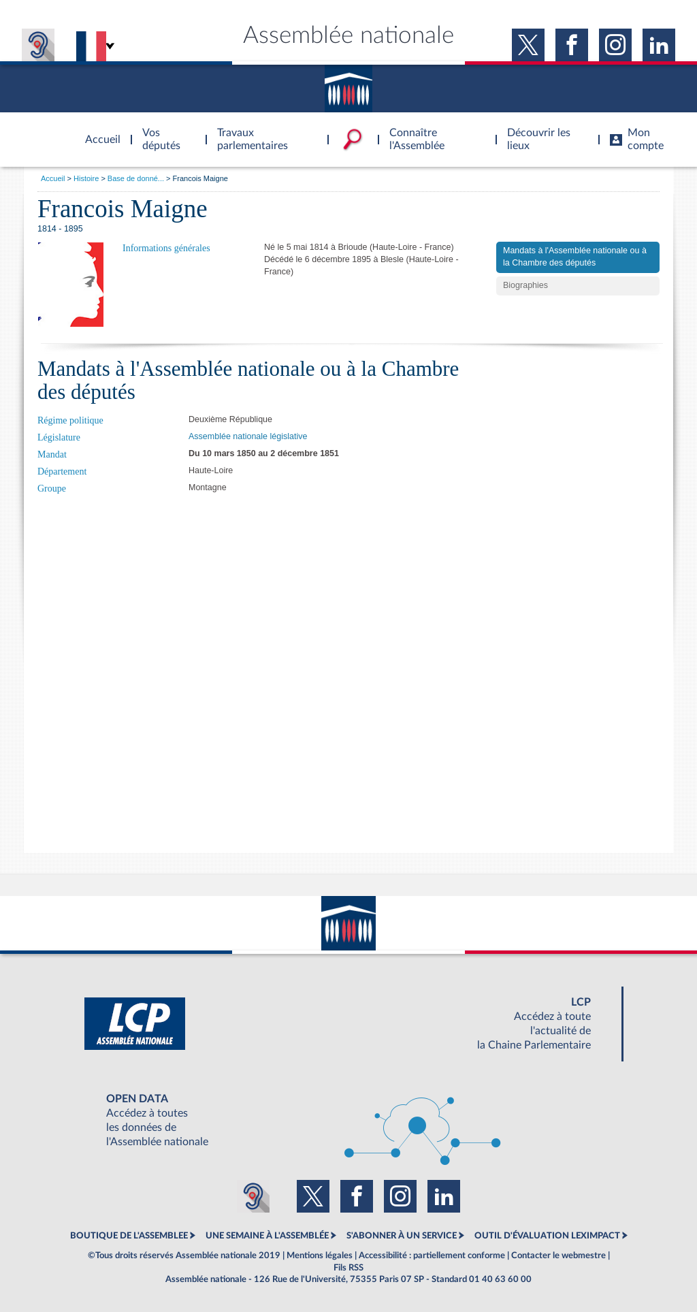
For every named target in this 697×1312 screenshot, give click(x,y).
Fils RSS (348, 1268)
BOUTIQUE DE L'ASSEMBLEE (129, 1236)
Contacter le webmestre (558, 1255)
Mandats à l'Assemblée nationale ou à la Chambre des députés (575, 257)
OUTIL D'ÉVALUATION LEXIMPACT (547, 1236)
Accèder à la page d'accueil (98, 131)
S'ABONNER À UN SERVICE (401, 1236)
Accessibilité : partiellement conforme (432, 1255)
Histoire (86, 178)
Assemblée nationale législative (248, 436)
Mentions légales (320, 1255)
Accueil (53, 178)
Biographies (525, 285)
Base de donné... (136, 178)
